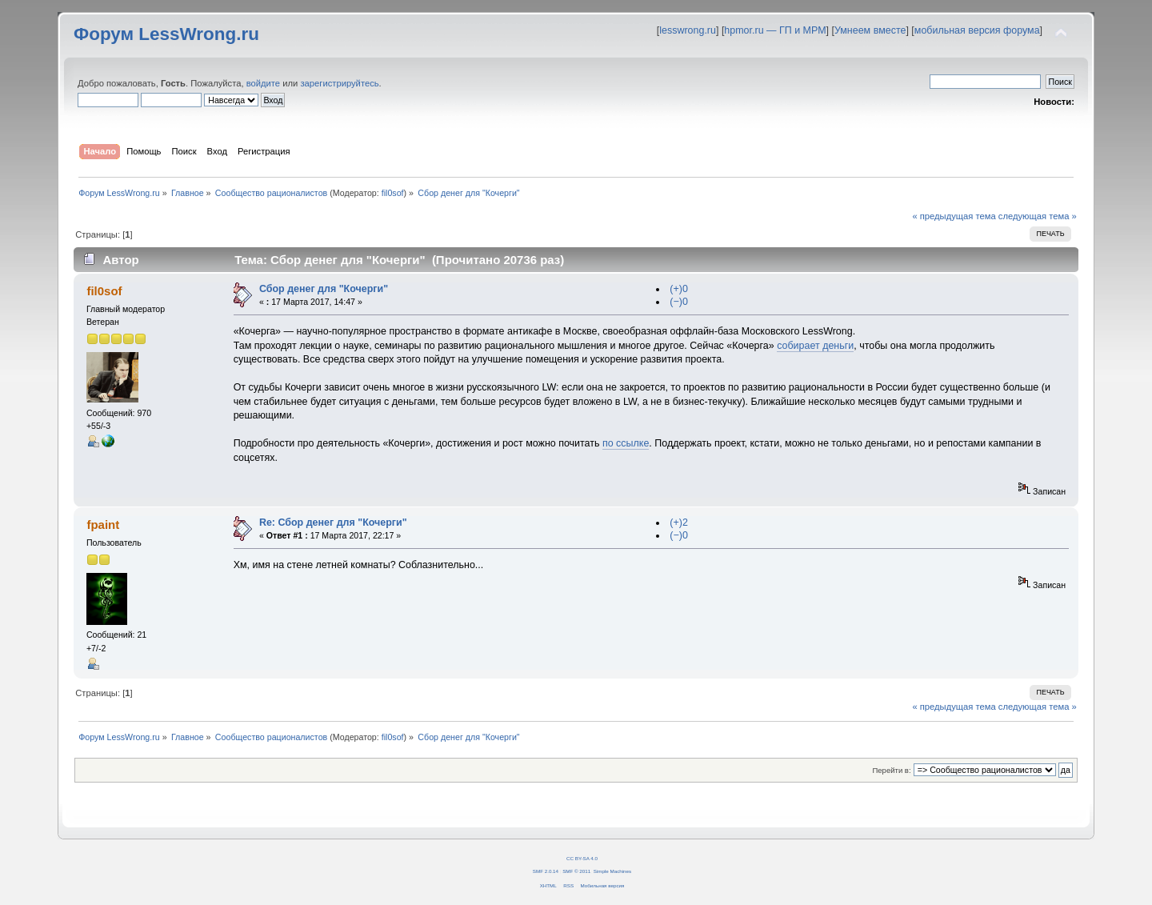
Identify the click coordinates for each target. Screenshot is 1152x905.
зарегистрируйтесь (339, 83)
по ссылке (625, 443)
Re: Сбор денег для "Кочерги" (333, 522)
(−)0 (679, 301)
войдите (263, 83)
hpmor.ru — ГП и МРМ (775, 30)
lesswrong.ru (687, 30)
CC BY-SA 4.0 (582, 858)
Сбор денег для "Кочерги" (323, 288)
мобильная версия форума (977, 30)
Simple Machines (612, 871)
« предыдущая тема (953, 216)
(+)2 (679, 522)
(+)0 (679, 288)
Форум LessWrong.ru (166, 34)
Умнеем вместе (870, 30)
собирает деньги (815, 345)
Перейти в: (891, 770)
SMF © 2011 (576, 871)
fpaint (102, 524)
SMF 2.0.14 (545, 871)
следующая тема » (1037, 216)
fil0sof (393, 193)
